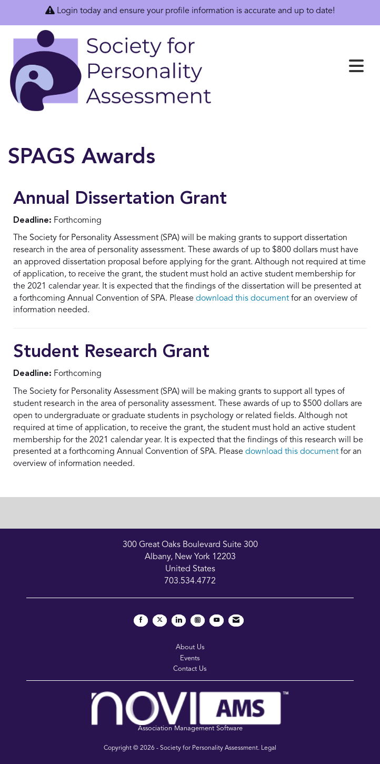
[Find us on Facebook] (141, 620)
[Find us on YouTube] (216, 620)
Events (190, 658)
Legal (268, 748)
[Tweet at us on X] (160, 620)
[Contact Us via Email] (236, 620)
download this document (242, 298)
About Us (190, 647)
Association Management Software (190, 711)
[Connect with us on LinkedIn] (179, 620)
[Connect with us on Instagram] (198, 620)
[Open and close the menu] (291, 68)
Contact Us (190, 669)
